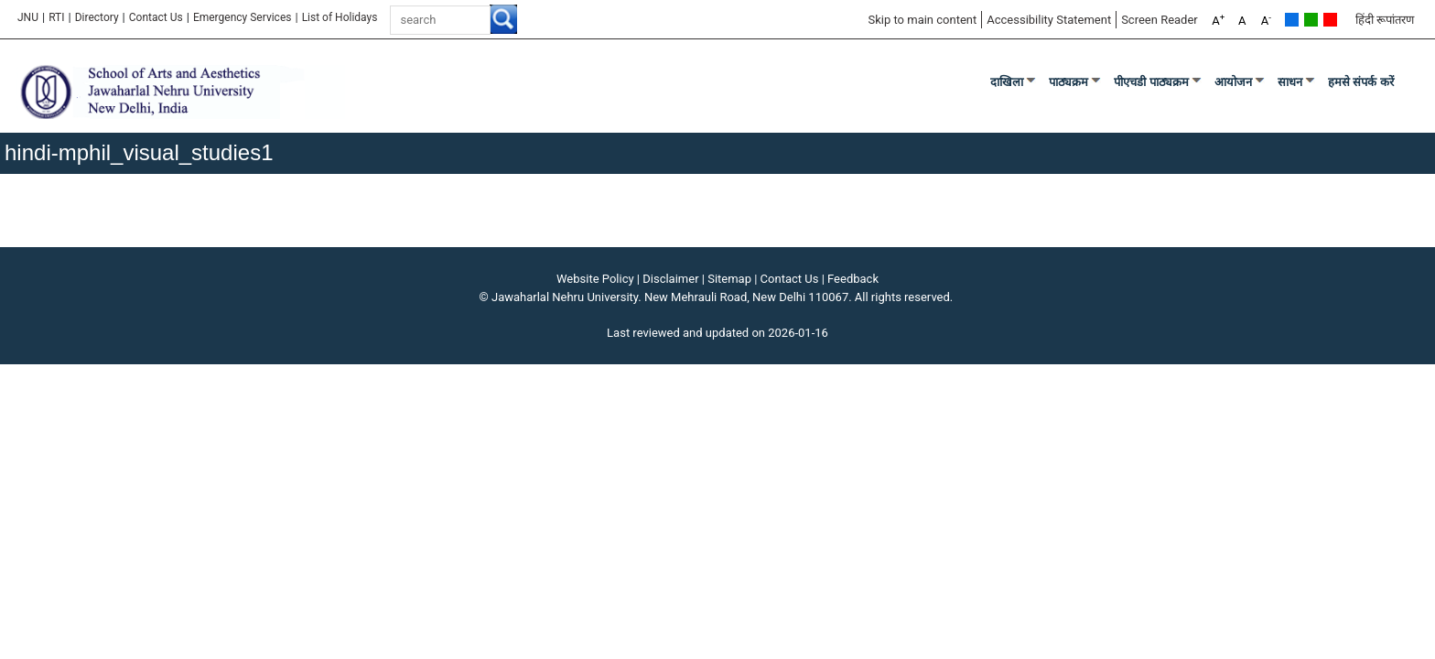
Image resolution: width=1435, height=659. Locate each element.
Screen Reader (1159, 20)
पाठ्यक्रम (1068, 82)
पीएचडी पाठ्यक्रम (1151, 82)
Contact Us (156, 17)
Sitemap (729, 279)
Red (1330, 20)
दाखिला (1006, 82)
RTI (56, 17)
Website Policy (595, 279)
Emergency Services (242, 17)
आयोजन (1233, 82)
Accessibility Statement (1049, 20)
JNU (27, 17)
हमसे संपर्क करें (1361, 82)
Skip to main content (922, 20)
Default (1292, 20)
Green (1311, 20)
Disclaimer (670, 279)
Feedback (853, 279)
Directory (97, 17)
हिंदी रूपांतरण (1384, 20)
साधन (1290, 82)
